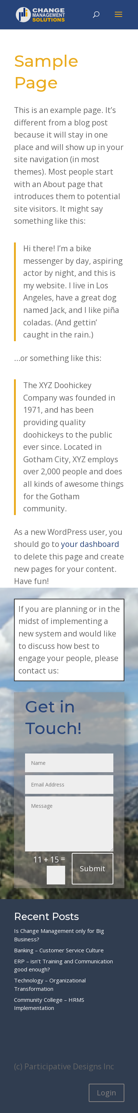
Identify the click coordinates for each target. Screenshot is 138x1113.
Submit (92, 868)
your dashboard (90, 544)
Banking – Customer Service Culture (59, 950)
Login (106, 1093)
